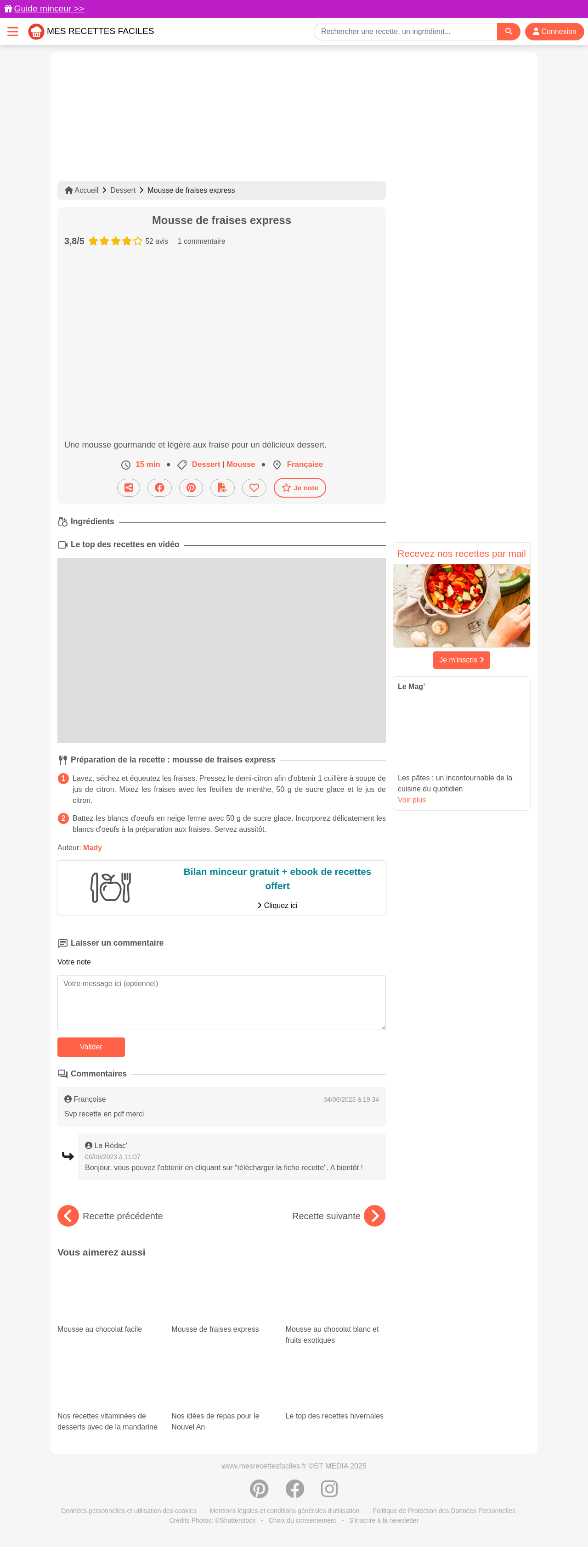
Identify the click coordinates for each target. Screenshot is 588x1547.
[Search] (508, 31)
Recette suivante (338, 1216)
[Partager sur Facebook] (159, 488)
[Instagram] (329, 1493)
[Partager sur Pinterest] (191, 488)
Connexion (555, 31)
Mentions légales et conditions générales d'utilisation (285, 1510)
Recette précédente (110, 1216)
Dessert (123, 190)
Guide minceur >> (49, 8)
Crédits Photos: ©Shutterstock (212, 1520)
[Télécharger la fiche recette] (222, 488)
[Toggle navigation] (13, 31)
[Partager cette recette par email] (128, 488)
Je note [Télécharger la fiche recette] (300, 487)
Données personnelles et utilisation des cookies (129, 1510)
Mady (92, 848)
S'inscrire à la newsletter (383, 1520)
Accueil (81, 190)
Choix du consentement (302, 1520)
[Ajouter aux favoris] (254, 488)
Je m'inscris (461, 660)
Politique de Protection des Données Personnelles (444, 1510)
